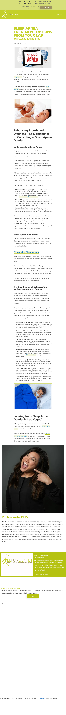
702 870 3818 (35, 8)
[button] (60, 14)
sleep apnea (18, 77)
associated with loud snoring (28, 197)
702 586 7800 (35, 6)
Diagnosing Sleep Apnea (26, 252)
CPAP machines (31, 355)
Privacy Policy (40, 698)
